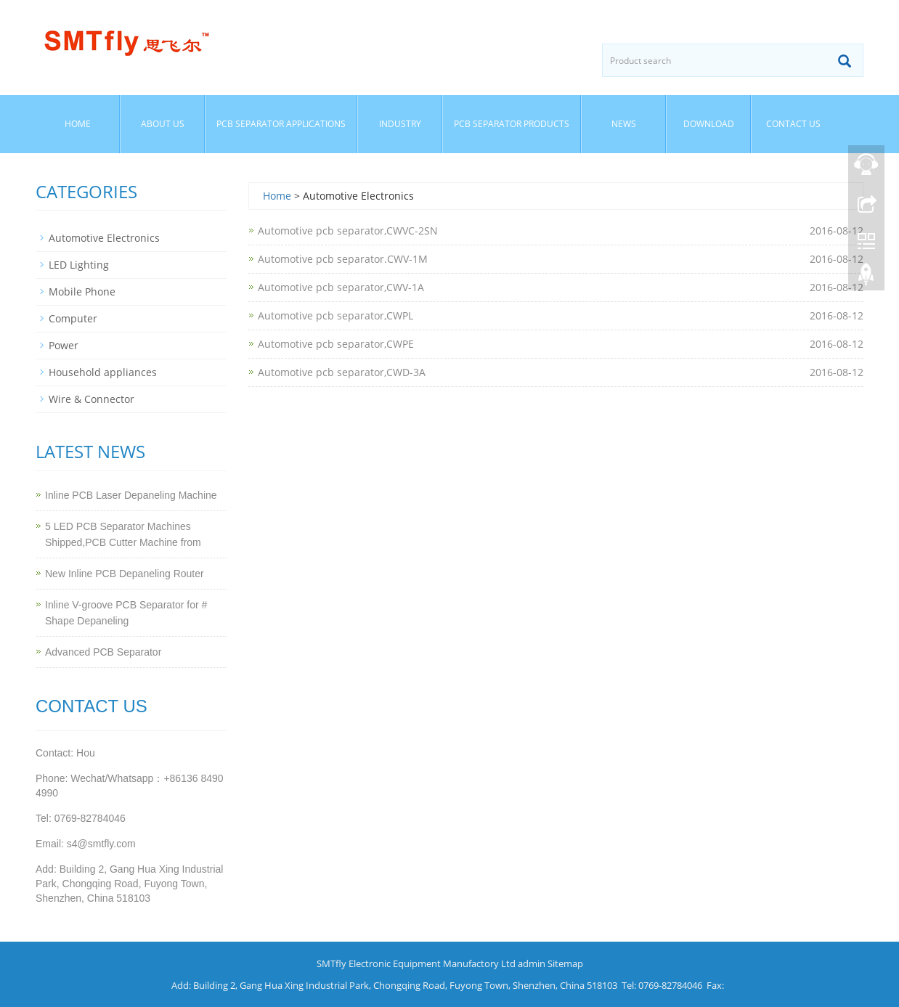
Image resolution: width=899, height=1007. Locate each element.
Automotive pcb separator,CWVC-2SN (348, 230)
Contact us (793, 124)
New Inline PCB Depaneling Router (124, 573)
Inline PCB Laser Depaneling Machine (131, 495)
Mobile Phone (82, 291)
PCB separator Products (511, 124)
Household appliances (103, 372)
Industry (400, 124)
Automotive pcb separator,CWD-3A (342, 372)
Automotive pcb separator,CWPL (335, 315)
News (623, 124)
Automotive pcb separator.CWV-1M (343, 259)
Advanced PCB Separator (103, 652)
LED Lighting (79, 265)
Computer (73, 318)
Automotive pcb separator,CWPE (336, 344)
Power (63, 345)
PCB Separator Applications (281, 124)
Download (708, 124)
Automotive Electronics (104, 238)
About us (162, 124)
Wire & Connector (91, 399)
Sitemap (565, 963)
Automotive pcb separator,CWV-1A (341, 287)
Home (78, 124)
